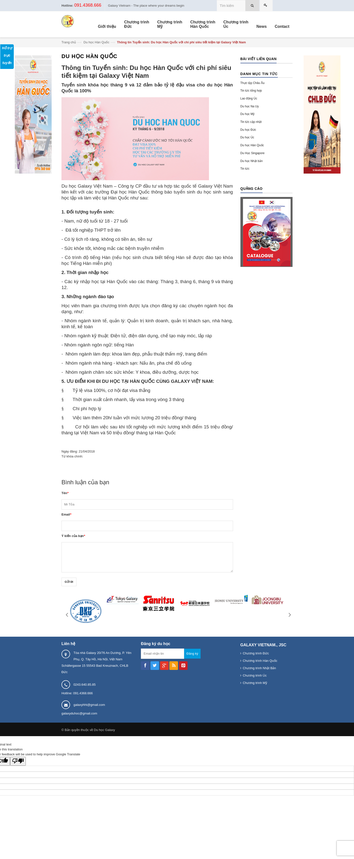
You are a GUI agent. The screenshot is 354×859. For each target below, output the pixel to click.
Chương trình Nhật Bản (259, 668)
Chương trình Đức (256, 653)
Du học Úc (247, 137)
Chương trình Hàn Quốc (260, 661)
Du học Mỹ (247, 114)
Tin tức (245, 168)
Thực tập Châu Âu (252, 83)
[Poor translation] (18, 761)
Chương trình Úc (254, 675)
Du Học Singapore (252, 153)
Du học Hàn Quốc (96, 42)
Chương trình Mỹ (255, 683)
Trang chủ (68, 42)
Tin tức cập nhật (251, 122)
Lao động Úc (248, 98)
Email (66, 514)
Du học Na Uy (249, 106)
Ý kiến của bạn (73, 536)
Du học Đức (248, 129)
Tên (64, 493)
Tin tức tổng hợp (251, 90)
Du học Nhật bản (251, 161)
